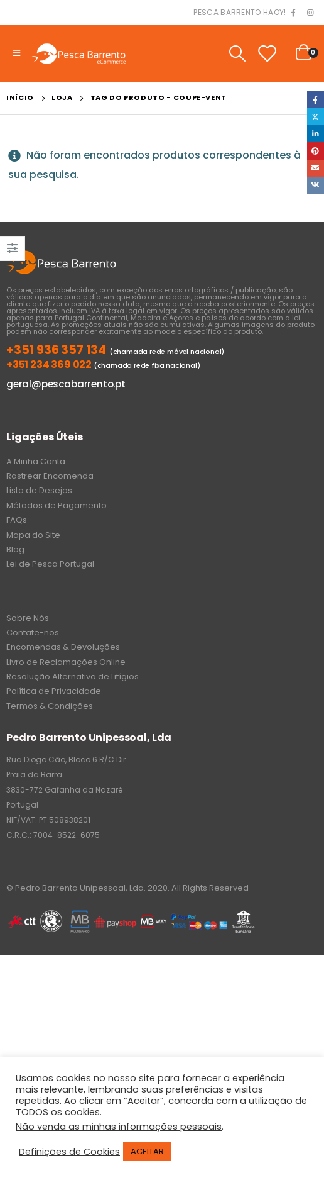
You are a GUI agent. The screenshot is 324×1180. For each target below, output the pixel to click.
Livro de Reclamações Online (66, 662)
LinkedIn (315, 133)
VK (315, 185)
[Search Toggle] (237, 53)
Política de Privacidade (53, 691)
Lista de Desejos (39, 490)
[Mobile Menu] (16, 53)
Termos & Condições (49, 706)
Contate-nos (32, 632)
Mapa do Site (33, 535)
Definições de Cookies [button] (69, 1151)
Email (315, 168)
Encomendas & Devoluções (63, 647)
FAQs (16, 520)
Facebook (315, 99)
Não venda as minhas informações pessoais (119, 1126)
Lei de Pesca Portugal (50, 564)
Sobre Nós (27, 618)
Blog (15, 549)
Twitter (315, 116)
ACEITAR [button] (147, 1151)
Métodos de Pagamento (56, 505)
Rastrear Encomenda (50, 476)
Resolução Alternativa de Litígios (72, 676)
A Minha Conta (35, 461)
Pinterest (315, 150)
